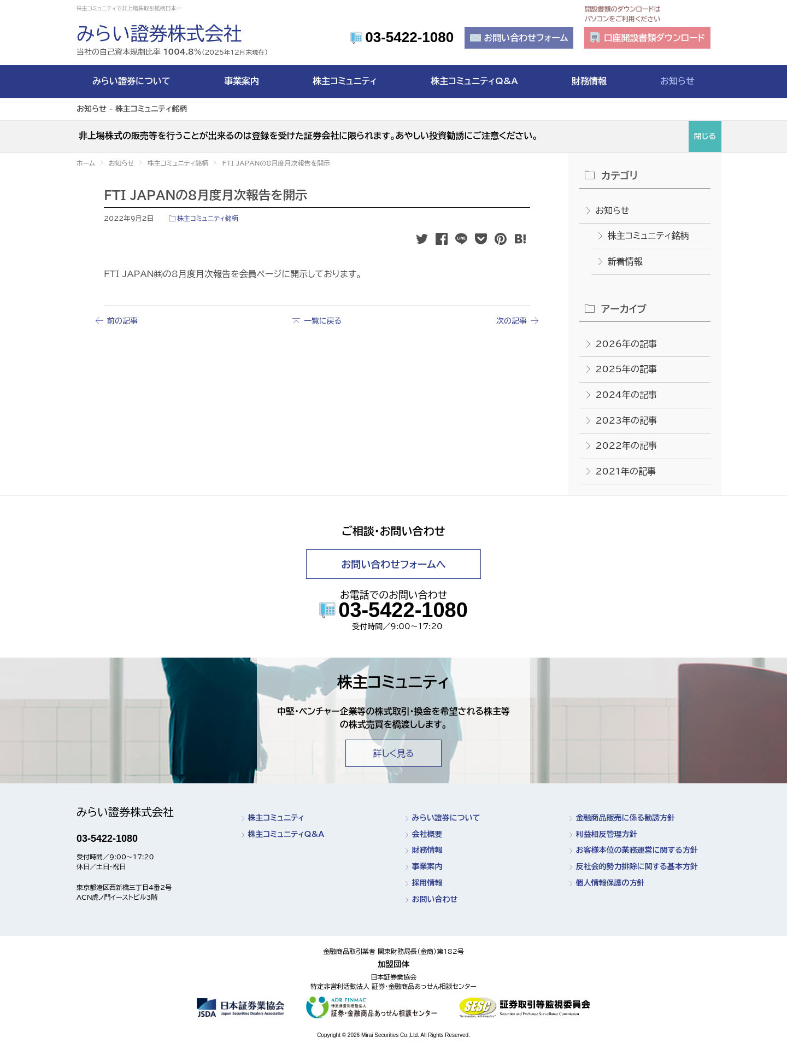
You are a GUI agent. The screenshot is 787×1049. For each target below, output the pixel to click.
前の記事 (122, 321)
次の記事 (511, 321)
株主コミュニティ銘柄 (207, 218)
